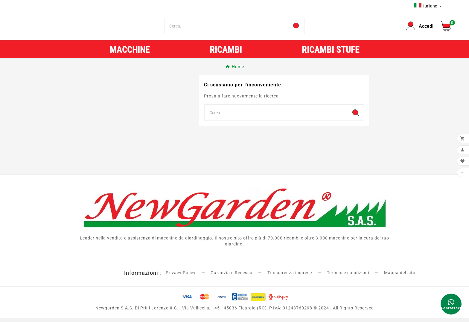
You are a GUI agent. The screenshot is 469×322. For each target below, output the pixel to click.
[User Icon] (419, 28)
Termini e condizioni (348, 276)
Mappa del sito (399, 276)
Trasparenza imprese (289, 276)
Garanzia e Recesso (231, 276)
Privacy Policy (181, 276)
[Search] (296, 28)
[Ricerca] (227, 28)
